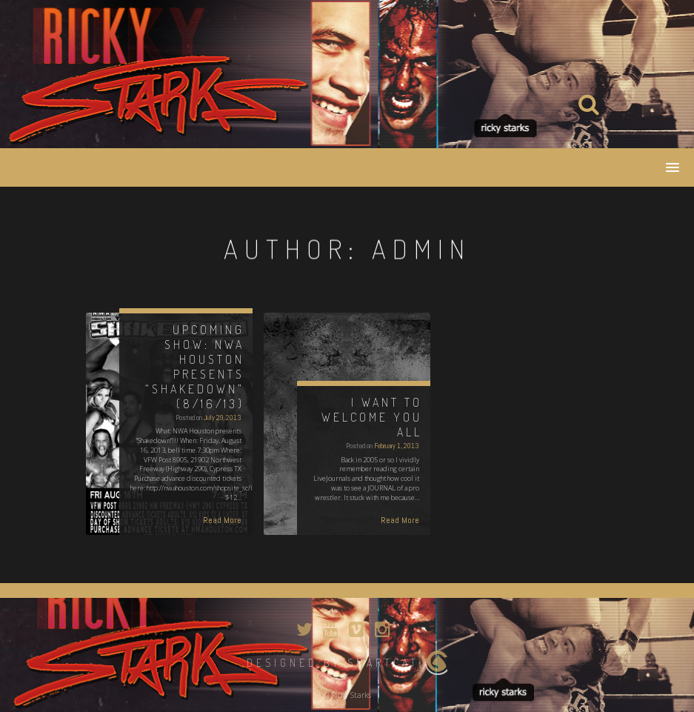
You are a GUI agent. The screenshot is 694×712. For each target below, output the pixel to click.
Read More (222, 520)
